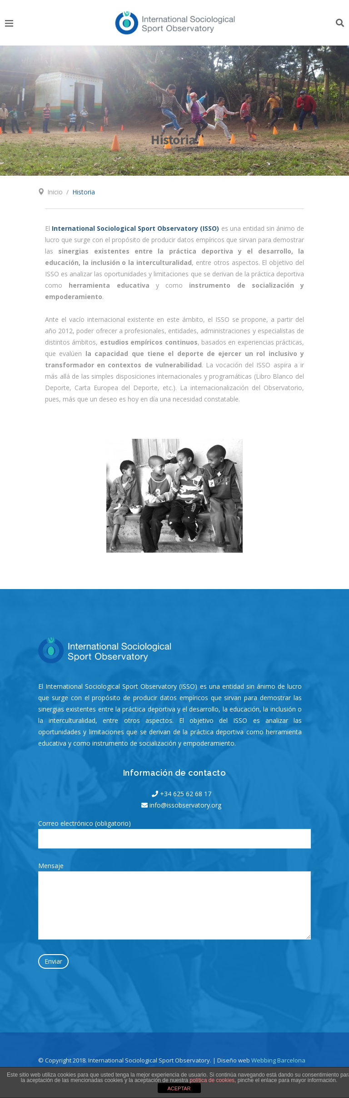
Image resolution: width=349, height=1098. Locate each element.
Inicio (55, 192)
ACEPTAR (178, 1088)
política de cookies (211, 1080)
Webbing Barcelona (278, 1060)
